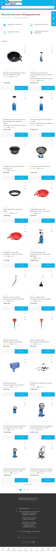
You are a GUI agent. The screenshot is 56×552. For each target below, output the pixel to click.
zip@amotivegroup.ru (29, 519)
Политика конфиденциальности (29, 537)
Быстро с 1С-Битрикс (27, 542)
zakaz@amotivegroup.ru (29, 514)
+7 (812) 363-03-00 (24, 508)
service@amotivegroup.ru (29, 526)
